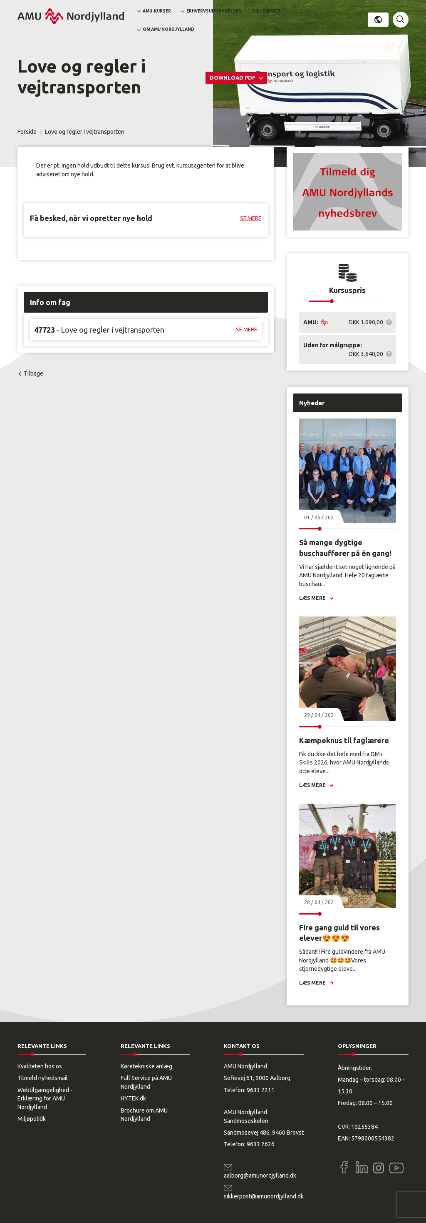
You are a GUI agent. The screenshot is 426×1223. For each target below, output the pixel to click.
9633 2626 (261, 1144)
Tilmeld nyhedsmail (42, 1078)
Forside (27, 131)
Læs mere (312, 598)
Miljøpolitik (31, 1118)
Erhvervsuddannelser (213, 11)
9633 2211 (261, 1090)
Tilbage (33, 373)
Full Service (265, 11)
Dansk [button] (378, 19)
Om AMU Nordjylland (168, 29)
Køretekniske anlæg (146, 1066)
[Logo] (70, 16)
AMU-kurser (157, 11)
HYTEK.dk (133, 1098)
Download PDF (233, 77)
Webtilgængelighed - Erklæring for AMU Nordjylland (44, 1098)
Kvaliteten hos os (39, 1066)
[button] (401, 20)
